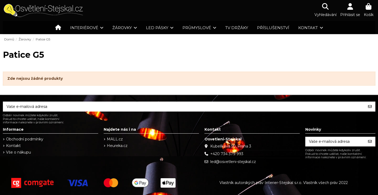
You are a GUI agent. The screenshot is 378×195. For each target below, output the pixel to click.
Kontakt (13, 145)
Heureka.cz (117, 145)
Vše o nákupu (18, 152)
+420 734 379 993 (226, 153)
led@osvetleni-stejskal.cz (233, 161)
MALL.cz (115, 139)
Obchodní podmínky (24, 139)
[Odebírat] (369, 107)
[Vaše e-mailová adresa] (184, 107)
